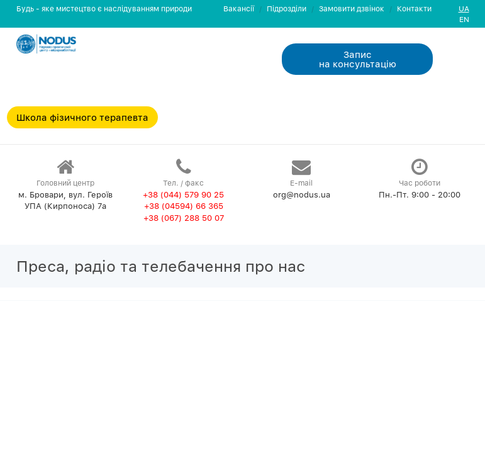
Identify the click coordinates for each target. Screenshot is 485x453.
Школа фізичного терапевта (82, 117)
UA (464, 8)
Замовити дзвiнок (351, 8)
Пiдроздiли (286, 8)
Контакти (414, 8)
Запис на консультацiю (357, 58)
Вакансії (238, 8)
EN (464, 19)
